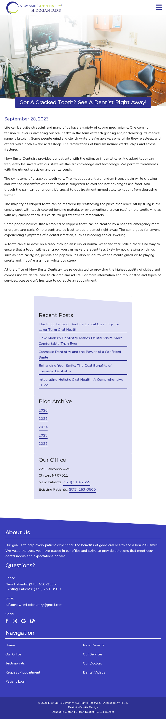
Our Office (13, 654)
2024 (43, 426)
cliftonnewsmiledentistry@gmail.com (33, 604)
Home (10, 645)
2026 (43, 410)
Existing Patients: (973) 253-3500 (33, 589)
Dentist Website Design (83, 707)
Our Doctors (92, 663)
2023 (43, 435)
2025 (43, 418)
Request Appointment (22, 672)
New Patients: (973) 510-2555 (30, 584)
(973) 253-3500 (82, 489)
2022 (43, 443)
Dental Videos (94, 672)
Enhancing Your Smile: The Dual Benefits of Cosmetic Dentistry (75, 368)
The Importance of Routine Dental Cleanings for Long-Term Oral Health (79, 327)
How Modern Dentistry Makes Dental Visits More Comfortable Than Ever (81, 340)
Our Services (93, 654)
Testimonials (15, 663)
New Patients (94, 645)
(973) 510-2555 (76, 482)
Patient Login (15, 681)
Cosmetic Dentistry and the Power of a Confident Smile (80, 354)
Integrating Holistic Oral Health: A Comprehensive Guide (81, 382)
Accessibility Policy (115, 703)
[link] (34, 7)
